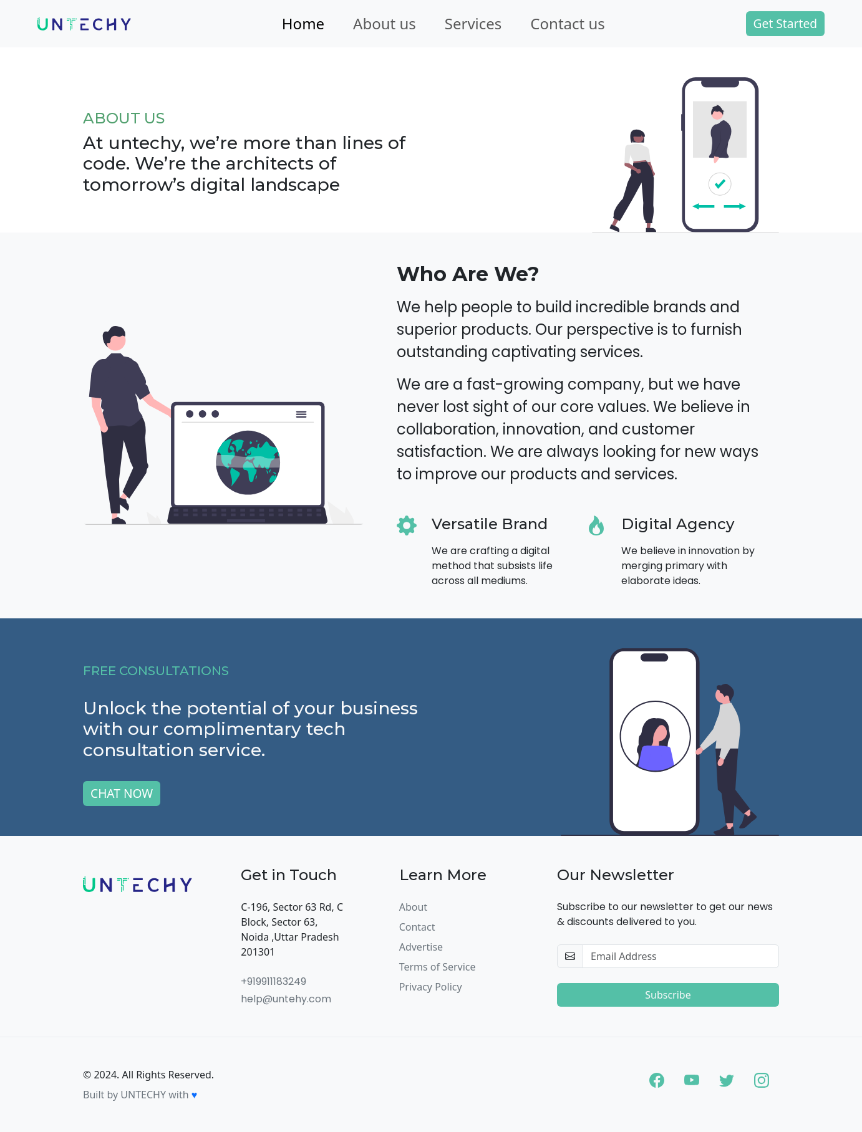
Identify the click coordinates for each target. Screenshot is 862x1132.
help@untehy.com (286, 999)
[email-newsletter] (681, 956)
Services (473, 23)
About (413, 907)
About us (384, 23)
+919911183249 (273, 981)
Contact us (567, 23)
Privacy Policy (430, 987)
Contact (417, 927)
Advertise (421, 947)
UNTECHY (143, 1094)
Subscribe (667, 995)
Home (303, 23)
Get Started (785, 23)
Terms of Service (437, 967)
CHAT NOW (121, 793)
